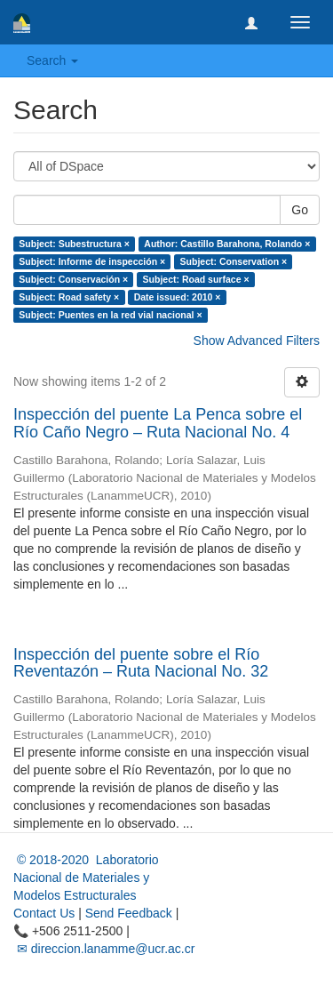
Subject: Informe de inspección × (92, 261)
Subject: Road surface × (196, 279)
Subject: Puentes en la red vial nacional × (110, 314)
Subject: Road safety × (69, 297)
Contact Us (44, 913)
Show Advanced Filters (257, 340)
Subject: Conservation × (233, 261)
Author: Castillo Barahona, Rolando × (227, 243)
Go (299, 210)
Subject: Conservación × (73, 279)
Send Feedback (128, 913)
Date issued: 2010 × (177, 297)
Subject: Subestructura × (74, 243)
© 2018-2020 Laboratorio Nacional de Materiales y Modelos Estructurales (86, 877)
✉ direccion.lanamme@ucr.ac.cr (103, 949)
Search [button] (52, 60)
